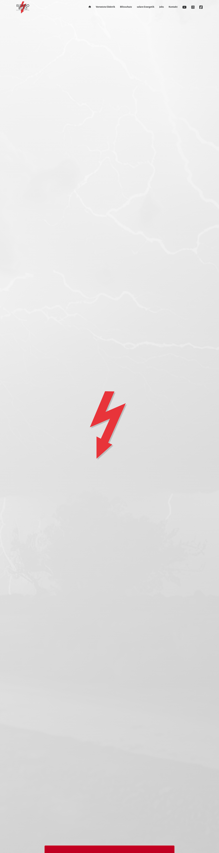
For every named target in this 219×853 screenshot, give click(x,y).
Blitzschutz (126, 6)
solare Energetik (145, 6)
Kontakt (173, 6)
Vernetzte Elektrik (105, 6)
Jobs (161, 6)
